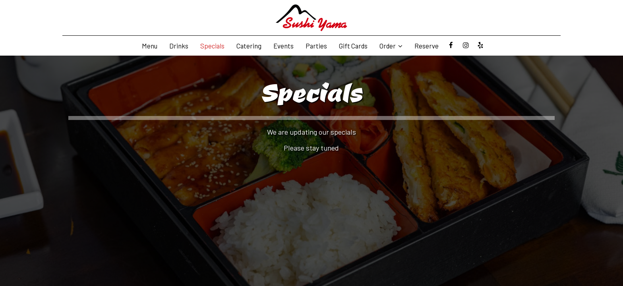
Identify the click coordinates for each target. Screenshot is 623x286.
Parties (316, 46)
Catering (248, 46)
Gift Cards (353, 46)
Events (283, 46)
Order (390, 46)
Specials (212, 46)
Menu (149, 46)
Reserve (426, 46)
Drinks (178, 46)
